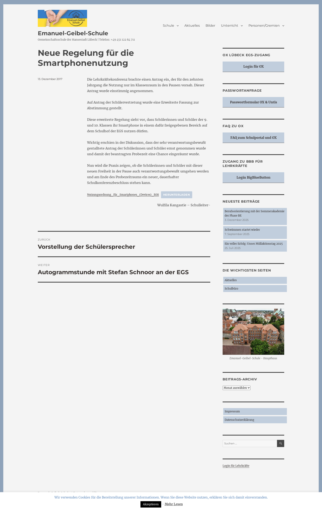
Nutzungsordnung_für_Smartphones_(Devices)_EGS (123, 194)
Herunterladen (176, 194)
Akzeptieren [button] (151, 504)
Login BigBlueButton (253, 177)
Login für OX (253, 66)
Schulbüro (231, 288)
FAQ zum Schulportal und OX (253, 138)
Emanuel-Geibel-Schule (73, 33)
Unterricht (229, 25)
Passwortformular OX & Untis (253, 102)
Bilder (210, 25)
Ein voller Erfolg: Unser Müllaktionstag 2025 (254, 243)
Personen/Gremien (264, 25)
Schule (168, 25)
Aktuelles (192, 25)
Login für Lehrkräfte (236, 466)
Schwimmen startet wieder (242, 230)
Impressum (232, 411)
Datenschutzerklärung (239, 420)
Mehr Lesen (174, 504)
